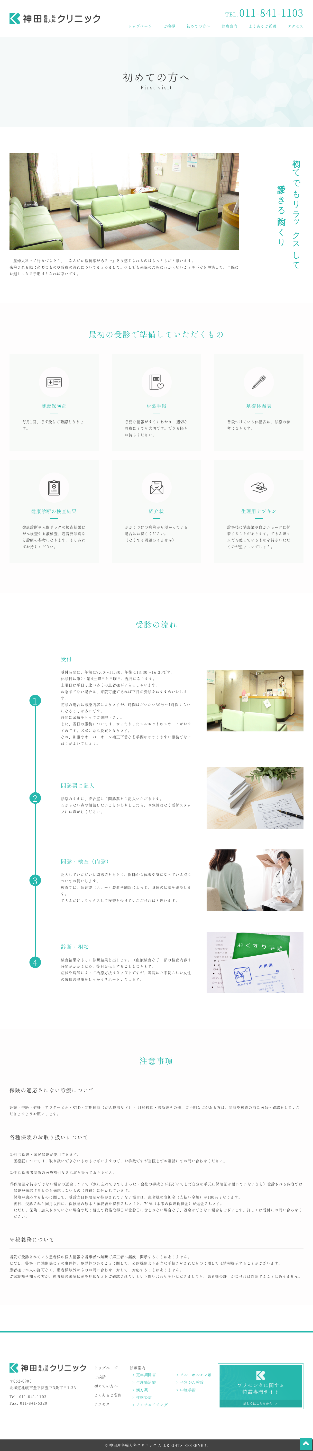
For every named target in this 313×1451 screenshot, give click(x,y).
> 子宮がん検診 (190, 1382)
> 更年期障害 (144, 1374)
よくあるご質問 (263, 26)
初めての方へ (198, 26)
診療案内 (229, 26)
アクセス (296, 26)
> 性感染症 (142, 1397)
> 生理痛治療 (144, 1382)
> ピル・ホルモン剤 (194, 1374)
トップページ (140, 26)
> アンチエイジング (150, 1404)
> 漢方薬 (140, 1389)
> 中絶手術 (186, 1389)
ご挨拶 (169, 26)
